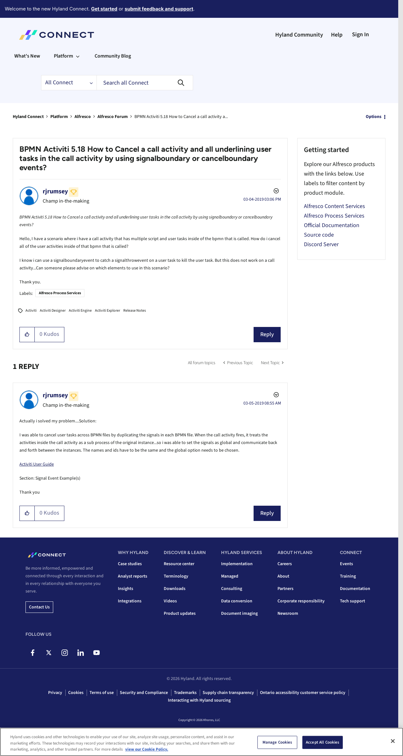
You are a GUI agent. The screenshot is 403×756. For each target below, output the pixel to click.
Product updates (180, 613)
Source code (319, 235)
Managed (229, 576)
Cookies (75, 693)
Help (336, 35)
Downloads (174, 589)
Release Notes (134, 310)
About (283, 576)
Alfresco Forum (112, 117)
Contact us (39, 607)
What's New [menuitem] (27, 55)
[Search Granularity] (69, 82)
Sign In (360, 34)
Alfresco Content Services (334, 206)
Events (346, 564)
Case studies (130, 564)
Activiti (31, 310)
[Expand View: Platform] (78, 56)
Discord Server (321, 244)
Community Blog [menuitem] (113, 55)
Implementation (237, 564)
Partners (285, 589)
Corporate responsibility (301, 601)
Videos (170, 601)
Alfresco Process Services (60, 293)
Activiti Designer (53, 310)
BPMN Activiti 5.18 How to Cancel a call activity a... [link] (181, 117)
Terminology (176, 576)
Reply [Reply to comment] (267, 513)
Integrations (129, 601)
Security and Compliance (144, 693)
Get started (104, 9)
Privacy (55, 693)
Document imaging (239, 613)
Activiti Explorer (107, 310)
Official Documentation (331, 225)
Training (348, 576)
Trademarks (185, 693)
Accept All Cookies (322, 743)
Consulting (231, 589)
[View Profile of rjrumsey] (55, 191)
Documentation (355, 589)
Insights (125, 589)
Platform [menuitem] (63, 55)
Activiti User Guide (36, 464)
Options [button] (373, 117)
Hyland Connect (28, 117)
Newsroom (287, 613)
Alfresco (83, 117)
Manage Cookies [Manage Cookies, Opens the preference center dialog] (277, 743)
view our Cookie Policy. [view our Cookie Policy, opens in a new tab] (146, 750)
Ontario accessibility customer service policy (302, 693)
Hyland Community (299, 35)
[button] (27, 334)
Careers (284, 564)
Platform (59, 117)
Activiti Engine (80, 310)
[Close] (393, 741)
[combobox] (145, 82)
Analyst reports (132, 576)
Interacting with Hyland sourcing (199, 700)
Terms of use (102, 693)
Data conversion (236, 601)
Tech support (352, 601)
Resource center (179, 564)
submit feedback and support (159, 9)
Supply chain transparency (228, 693)
